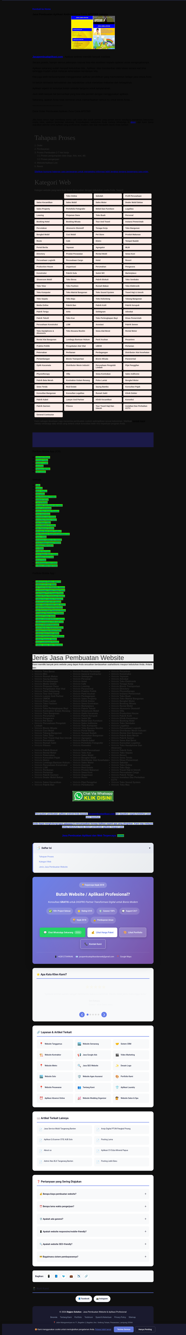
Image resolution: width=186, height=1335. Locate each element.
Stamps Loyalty (42, 463)
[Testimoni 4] (96, 1015)
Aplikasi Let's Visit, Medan (46, 585)
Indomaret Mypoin (43, 457)
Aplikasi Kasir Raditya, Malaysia (48, 582)
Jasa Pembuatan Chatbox (46, 497)
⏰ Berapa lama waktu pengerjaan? (57, 1207)
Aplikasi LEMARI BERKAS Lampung (50, 619)
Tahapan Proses (46, 856)
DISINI (120, 835)
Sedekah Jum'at (42, 500)
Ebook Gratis (41, 560)
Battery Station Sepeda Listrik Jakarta (50, 605)
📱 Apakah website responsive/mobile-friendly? (63, 1232)
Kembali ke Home (41, 9)
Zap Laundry (41, 472)
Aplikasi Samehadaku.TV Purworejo (50, 636)
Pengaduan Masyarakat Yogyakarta (50, 613)
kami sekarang (65, 823)
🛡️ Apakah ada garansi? (51, 1219)
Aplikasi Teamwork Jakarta (46, 639)
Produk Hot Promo (43, 551)
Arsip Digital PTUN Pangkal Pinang (49, 593)
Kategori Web (45, 861)
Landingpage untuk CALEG (46, 563)
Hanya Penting (145, 1329)
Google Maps (125, 957)
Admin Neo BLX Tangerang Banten (49, 628)
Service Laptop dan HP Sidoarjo (48, 602)
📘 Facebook (83, 1299)
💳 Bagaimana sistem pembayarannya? (59, 1257)
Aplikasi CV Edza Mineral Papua (48, 630)
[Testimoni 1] (87, 1015)
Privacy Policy (120, 1318)
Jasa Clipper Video (43, 523)
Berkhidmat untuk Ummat (46, 517)
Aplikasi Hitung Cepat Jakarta (47, 633)
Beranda (53, 1318)
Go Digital (40, 548)
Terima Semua (123, 1329)
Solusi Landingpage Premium (47, 642)
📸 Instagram (102, 1299)
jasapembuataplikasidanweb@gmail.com (96, 957)
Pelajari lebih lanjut (103, 1329)
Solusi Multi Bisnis (43, 514)
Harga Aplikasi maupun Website (48, 543)
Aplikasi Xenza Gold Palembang (49, 645)
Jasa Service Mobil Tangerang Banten (51, 610)
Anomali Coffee (42, 460)
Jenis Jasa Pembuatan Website (53, 867)
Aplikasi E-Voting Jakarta (45, 616)
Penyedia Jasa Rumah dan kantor (49, 505)
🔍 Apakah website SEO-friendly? (56, 1245)
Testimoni (88, 1318)
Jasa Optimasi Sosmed (45, 528)
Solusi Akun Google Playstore (47, 511)
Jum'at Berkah (41, 502)
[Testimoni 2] (90, 1015)
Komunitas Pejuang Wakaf (46, 520)
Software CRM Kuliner (44, 546)
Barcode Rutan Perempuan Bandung (50, 596)
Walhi (38, 485)
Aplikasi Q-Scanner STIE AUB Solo (49, 622)
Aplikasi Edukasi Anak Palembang (49, 608)
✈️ (78, 1277)
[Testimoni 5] (98, 1015)
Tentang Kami (66, 1318)
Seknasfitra (40, 494)
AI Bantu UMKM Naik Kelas (46, 566)
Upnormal (39, 466)
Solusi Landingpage (43, 508)
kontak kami (139, 421)
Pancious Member (43, 469)
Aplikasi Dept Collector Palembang (49, 599)
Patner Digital (41, 537)
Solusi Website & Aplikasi (46, 525)
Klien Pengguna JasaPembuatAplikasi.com (53, 534)
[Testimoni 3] (93, 1015)
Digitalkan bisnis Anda (45, 557)
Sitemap (132, 1318)
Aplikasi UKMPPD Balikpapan (47, 625)
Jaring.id (39, 488)
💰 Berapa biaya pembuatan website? (58, 1194)
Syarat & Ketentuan (104, 1318)
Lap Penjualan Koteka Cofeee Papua (50, 590)
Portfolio (78, 1318)
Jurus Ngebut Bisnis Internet (47, 554)
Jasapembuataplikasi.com (47, 56)
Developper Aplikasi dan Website (49, 540)
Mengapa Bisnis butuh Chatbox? (48, 531)
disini (133, 122)
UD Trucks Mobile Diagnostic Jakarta (50, 587)
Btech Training (41, 491)
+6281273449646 (65, 957)
